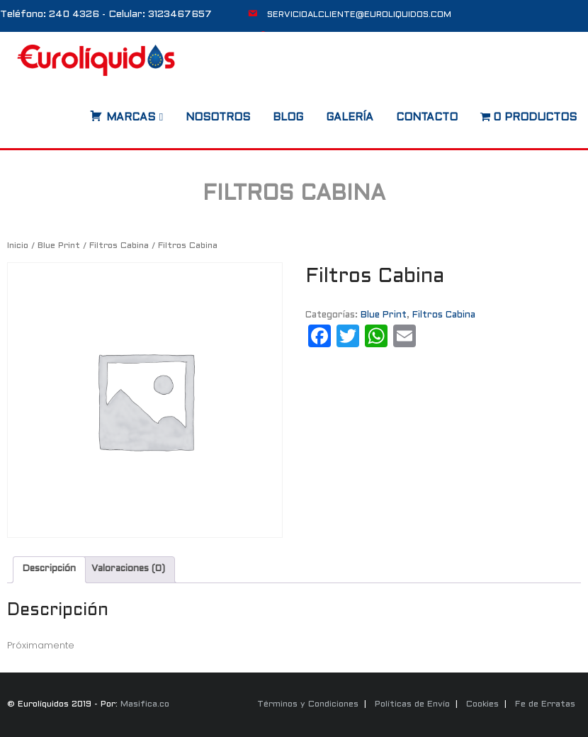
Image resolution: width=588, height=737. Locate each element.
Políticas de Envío (412, 704)
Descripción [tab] (49, 569)
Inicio (17, 246)
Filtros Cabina (119, 246)
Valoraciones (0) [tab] (128, 569)
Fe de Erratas (545, 704)
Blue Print (59, 246)
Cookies (482, 704)
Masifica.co (144, 704)
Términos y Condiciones (307, 704)
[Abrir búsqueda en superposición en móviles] (75, 112)
